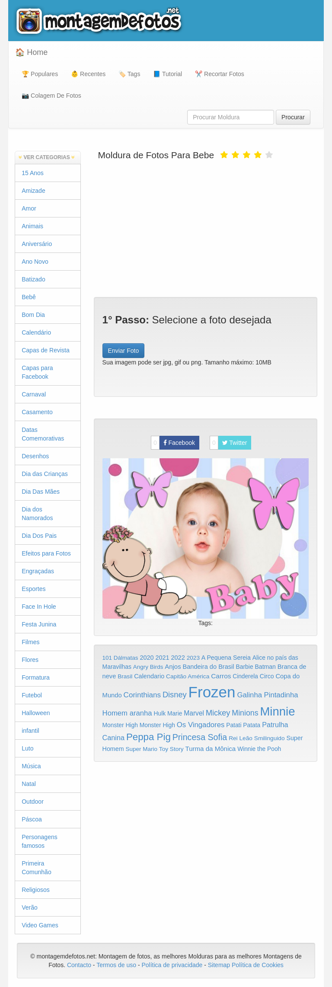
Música (31, 766)
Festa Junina (39, 624)
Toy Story (171, 749)
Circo (267, 676)
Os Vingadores (201, 725)
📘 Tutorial (167, 73)
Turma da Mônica (210, 748)
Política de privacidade (171, 964)
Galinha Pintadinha (267, 695)
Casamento (37, 412)
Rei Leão (240, 738)
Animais (32, 226)
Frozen (212, 692)
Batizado (33, 279)
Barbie (244, 666)
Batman (265, 666)
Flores (30, 659)
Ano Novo (35, 261)
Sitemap (219, 964)
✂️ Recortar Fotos (219, 73)
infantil (30, 730)
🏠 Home (31, 52)
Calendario (149, 676)
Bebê (29, 297)
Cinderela (245, 676)
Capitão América (187, 676)
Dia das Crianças (45, 473)
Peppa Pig (148, 736)
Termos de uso (116, 964)
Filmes (30, 642)
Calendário (36, 332)
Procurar (293, 117)
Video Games (40, 925)
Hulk (160, 713)
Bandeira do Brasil (208, 666)
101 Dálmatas (120, 658)
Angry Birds (148, 667)
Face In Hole (39, 606)
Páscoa (32, 819)
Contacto (80, 964)
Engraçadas (38, 571)
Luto (27, 748)
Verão (30, 907)
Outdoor (33, 801)
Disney (175, 694)
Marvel (194, 713)
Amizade (33, 190)
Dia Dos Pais (39, 535)
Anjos (173, 666)
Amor (29, 208)
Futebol (32, 695)
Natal (29, 783)
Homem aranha (127, 713)
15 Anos (33, 172)
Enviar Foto (123, 350)
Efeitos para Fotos (46, 553)
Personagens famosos (39, 841)
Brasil (125, 676)
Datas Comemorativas (43, 434)
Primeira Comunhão (36, 867)
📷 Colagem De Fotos (51, 95)
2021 (162, 657)
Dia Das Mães (41, 491)
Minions (245, 713)
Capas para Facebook (37, 372)
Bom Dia (33, 314)
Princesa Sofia (199, 737)
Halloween (36, 712)
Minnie (277, 711)
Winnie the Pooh (259, 749)
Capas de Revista (46, 350)
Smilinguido (269, 738)
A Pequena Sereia (226, 657)
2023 (193, 658)
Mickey (218, 713)
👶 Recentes (88, 73)
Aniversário (37, 243)
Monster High (120, 725)
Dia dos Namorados (37, 513)
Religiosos (36, 889)
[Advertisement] (205, 227)
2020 (146, 657)
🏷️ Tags (129, 73)
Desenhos (35, 456)
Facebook (173, 443)
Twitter (228, 443)
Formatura (36, 677)
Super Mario (141, 749)
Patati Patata (243, 725)
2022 (178, 657)
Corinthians (142, 695)
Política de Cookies (258, 964)
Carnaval (34, 394)
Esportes (33, 588)
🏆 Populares (40, 73)
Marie (174, 713)
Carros (221, 676)
